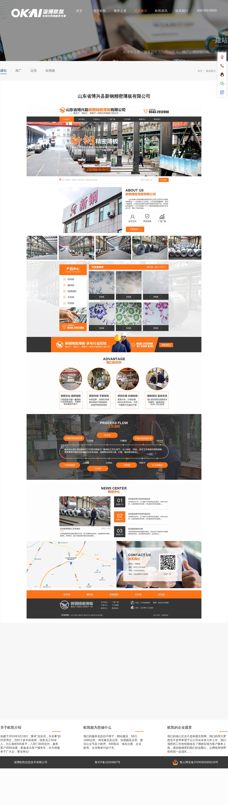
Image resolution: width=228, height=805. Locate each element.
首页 (79, 11)
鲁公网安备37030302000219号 (199, 762)
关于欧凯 (100, 11)
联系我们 (182, 11)
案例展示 (140, 11)
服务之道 (120, 11)
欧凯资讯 (161, 11)
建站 (3, 70)
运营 (33, 70)
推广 (18, 70)
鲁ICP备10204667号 (107, 762)
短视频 (50, 70)
